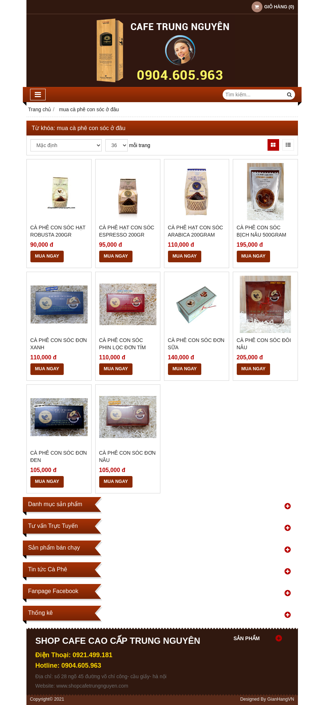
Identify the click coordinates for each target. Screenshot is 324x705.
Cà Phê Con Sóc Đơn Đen (58, 456)
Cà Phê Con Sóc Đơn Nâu (127, 456)
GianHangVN (280, 699)
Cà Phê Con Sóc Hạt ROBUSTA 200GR (58, 231)
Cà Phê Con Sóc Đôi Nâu (264, 343)
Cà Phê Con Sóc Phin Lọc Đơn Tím (122, 343)
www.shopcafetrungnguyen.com (92, 686)
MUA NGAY (47, 256)
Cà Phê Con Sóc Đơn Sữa (196, 343)
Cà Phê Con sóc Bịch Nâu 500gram (261, 231)
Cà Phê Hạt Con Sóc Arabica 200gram (195, 231)
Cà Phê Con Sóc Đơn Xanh (58, 343)
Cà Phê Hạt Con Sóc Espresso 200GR (127, 231)
